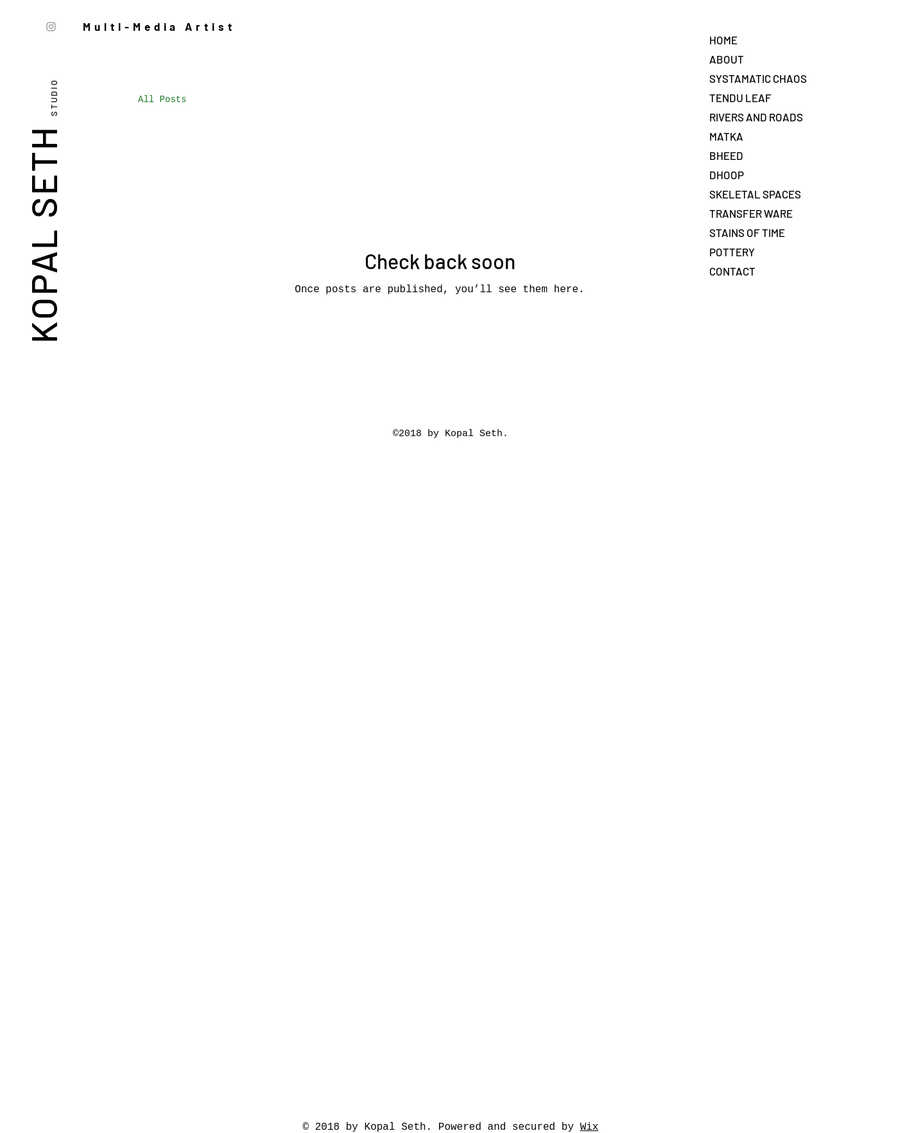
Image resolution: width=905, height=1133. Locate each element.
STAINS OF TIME (747, 232)
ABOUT (726, 59)
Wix (589, 1127)
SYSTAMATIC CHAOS (758, 78)
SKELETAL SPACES (755, 194)
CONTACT (732, 271)
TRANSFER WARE (751, 213)
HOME (723, 39)
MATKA (726, 136)
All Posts (162, 99)
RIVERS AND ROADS (756, 116)
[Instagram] (51, 27)
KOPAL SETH (42, 209)
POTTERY (732, 251)
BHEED (726, 155)
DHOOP (726, 174)
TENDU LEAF (740, 97)
